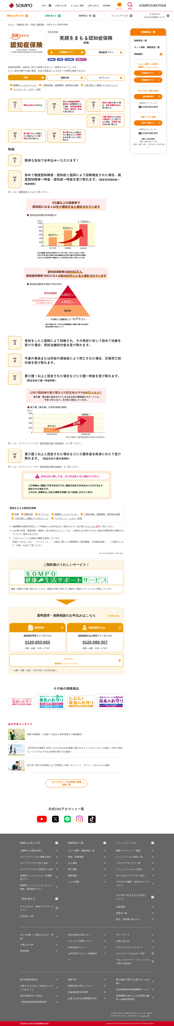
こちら (92, 526)
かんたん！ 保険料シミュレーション (66, 660)
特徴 (16, 514)
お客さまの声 (61, 6)
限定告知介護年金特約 (51, 467)
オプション (43, 514)
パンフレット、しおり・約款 (27, 89)
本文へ (46, 5)
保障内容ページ (26, 192)
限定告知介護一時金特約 (52, 443)
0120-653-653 (37, 642)
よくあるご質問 (77, 6)
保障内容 (28, 514)
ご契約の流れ (113, 616)
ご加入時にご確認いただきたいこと (101, 85)
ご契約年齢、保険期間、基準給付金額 (60, 85)
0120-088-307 (95, 642)
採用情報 (106, 6)
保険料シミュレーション (25, 85)
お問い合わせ (93, 6)
